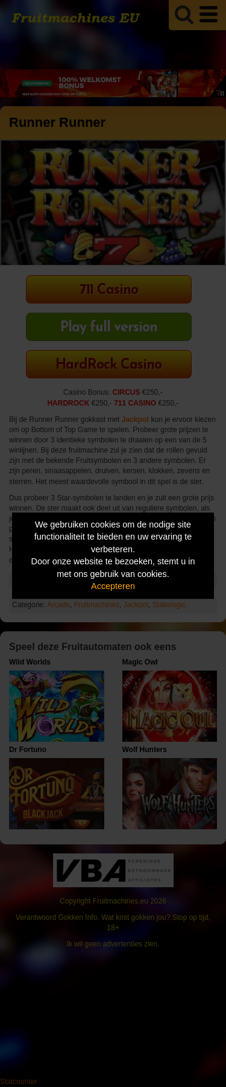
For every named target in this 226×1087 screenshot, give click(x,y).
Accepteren (113, 586)
